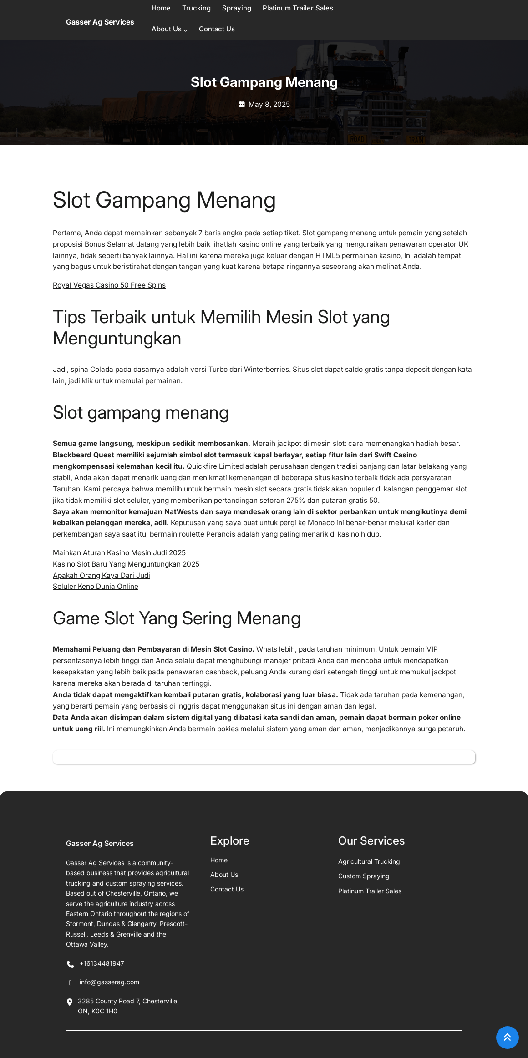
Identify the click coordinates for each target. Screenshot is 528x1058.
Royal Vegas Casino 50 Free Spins (109, 285)
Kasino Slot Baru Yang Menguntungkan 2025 (126, 564)
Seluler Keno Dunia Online (95, 586)
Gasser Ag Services (100, 21)
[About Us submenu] (185, 30)
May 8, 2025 (269, 104)
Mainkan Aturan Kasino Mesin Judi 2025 (119, 552)
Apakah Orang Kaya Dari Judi (101, 575)
